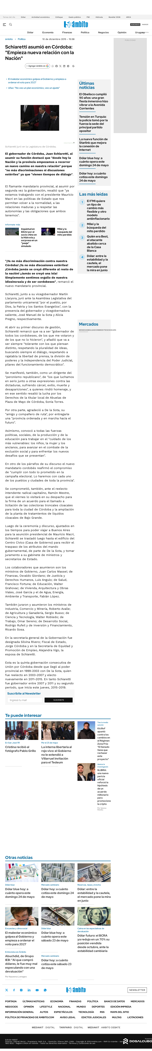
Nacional (64, 1006)
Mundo (81, 1006)
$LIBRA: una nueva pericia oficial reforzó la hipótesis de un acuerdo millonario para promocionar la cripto (104, 787)
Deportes (98, 1006)
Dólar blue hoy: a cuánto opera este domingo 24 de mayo (94, 161)
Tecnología (86, 1012)
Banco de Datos (114, 1001)
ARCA (128, 17)
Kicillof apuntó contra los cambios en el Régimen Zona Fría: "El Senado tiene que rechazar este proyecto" (103, 744)
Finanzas (67, 32)
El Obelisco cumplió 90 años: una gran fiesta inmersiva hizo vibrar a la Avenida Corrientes (93, 101)
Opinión (122, 32)
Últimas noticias (33, 1001)
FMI (88, 17)
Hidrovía (99, 17)
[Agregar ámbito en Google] (37, 66)
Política (85, 32)
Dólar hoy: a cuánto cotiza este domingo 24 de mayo (93, 177)
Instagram (21, 990)
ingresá (145, 24)
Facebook (14, 990)
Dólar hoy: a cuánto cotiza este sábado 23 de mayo (56, 964)
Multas (116, 1017)
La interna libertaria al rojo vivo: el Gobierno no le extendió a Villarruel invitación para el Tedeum (56, 754)
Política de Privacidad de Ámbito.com (29, 1017)
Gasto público (75, 17)
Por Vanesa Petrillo (101, 809)
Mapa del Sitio (119, 1012)
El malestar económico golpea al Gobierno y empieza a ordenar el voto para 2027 (21, 938)
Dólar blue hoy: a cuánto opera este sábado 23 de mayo (54, 936)
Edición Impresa (121, 1006)
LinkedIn (29, 990)
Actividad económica (41, 17)
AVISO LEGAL (68, 1017)
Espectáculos (63, 1012)
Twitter (6, 990)
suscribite (135, 24)
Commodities (101, 330)
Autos (44, 1012)
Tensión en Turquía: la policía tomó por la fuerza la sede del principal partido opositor (93, 124)
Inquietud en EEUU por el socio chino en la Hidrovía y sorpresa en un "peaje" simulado (29, 237)
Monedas (83, 330)
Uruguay (140, 32)
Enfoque (59, 17)
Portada (11, 1001)
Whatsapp (45, 990)
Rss (102, 1012)
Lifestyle (46, 1006)
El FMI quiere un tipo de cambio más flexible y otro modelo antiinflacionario (98, 210)
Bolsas (91, 330)
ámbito (9, 39)
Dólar (23, 17)
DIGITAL (43, 1027)
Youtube (37, 990)
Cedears (112, 330)
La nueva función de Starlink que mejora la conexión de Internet (93, 144)
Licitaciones (135, 1017)
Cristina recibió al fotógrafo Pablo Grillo (20, 749)
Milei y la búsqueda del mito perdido (64, 231)
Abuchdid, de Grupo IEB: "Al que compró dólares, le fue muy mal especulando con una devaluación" (21, 963)
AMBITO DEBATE (104, 1027)
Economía (47, 32)
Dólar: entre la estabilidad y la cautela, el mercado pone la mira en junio (97, 263)
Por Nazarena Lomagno (16, 976)
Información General (19, 1012)
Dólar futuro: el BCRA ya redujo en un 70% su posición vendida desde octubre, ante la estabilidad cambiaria (93, 943)
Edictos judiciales (93, 1017)
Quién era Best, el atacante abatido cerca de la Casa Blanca (97, 244)
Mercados (137, 1001)
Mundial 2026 (114, 17)
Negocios (103, 32)
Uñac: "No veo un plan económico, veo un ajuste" (34, 87)
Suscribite (58, 700)
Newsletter (145, 32)
